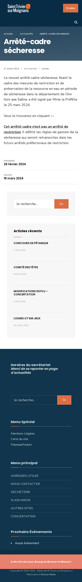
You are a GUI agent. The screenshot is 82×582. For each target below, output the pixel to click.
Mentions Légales (23, 434)
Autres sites (22, 508)
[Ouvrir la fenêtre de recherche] (76, 22)
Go (61, 204)
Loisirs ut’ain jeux (27, 318)
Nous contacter (25, 484)
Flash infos (20, 500)
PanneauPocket (21, 445)
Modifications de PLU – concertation (31, 292)
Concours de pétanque (31, 243)
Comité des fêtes (26, 267)
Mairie (45, 68)
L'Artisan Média (47, 574)
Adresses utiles (24, 476)
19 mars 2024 (13, 176)
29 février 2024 (15, 162)
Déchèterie (20, 492)
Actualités (26, 33)
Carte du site (19, 439)
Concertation (23, 516)
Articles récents (28, 231)
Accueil (8, 33)
